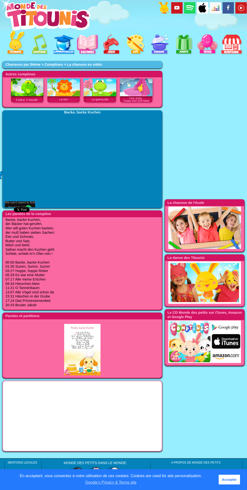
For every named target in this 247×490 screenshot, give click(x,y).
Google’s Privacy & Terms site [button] (111, 482)
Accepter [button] (229, 480)
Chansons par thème (22, 64)
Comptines (54, 64)
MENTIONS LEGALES (22, 462)
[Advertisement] (82, 416)
